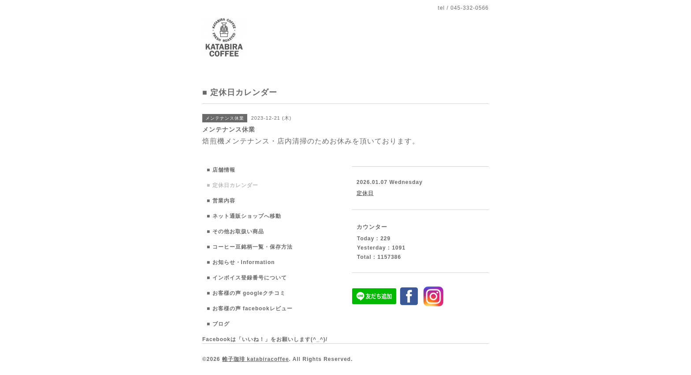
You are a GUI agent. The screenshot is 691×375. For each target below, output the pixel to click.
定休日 (365, 193)
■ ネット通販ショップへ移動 (244, 216)
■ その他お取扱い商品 (235, 231)
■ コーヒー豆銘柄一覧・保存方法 (250, 247)
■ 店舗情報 (221, 170)
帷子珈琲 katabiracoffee (255, 359)
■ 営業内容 (221, 201)
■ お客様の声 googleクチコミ (246, 293)
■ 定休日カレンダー (232, 185)
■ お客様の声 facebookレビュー (250, 308)
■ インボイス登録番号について (247, 278)
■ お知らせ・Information (241, 262)
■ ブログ (218, 324)
